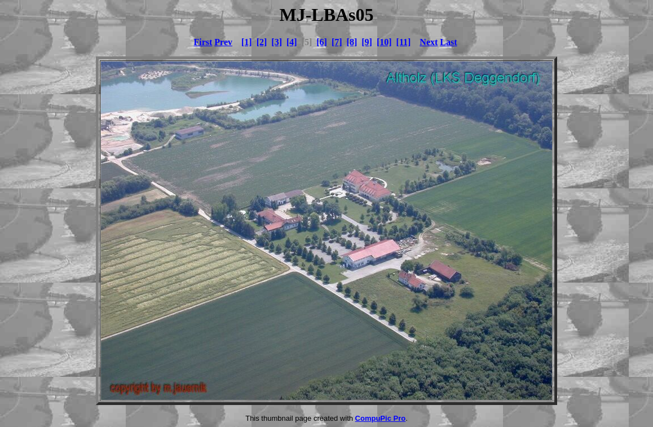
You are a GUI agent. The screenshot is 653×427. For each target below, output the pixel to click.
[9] (366, 42)
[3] (276, 42)
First (202, 42)
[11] (403, 42)
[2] (262, 42)
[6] (321, 42)
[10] (384, 42)
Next (429, 42)
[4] (291, 42)
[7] (337, 42)
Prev (223, 42)
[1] (246, 42)
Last (448, 42)
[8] (352, 42)
